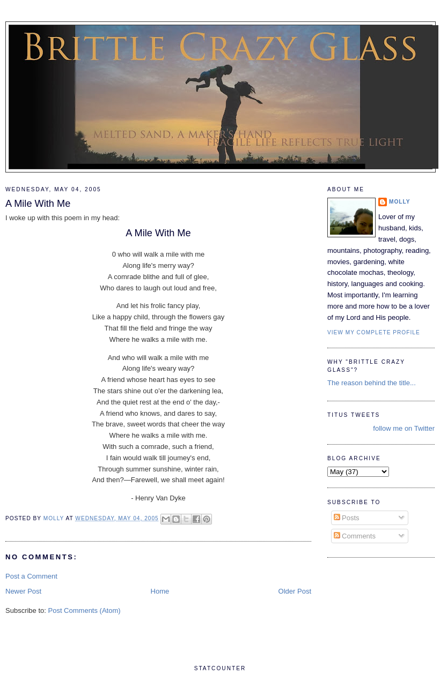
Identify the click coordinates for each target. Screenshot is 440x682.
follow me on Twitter (404, 428)
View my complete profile (373, 332)
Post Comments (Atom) (84, 610)
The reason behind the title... (371, 383)
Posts (347, 518)
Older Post (294, 591)
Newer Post (23, 591)
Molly (399, 202)
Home (160, 591)
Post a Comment (31, 576)
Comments (355, 536)
